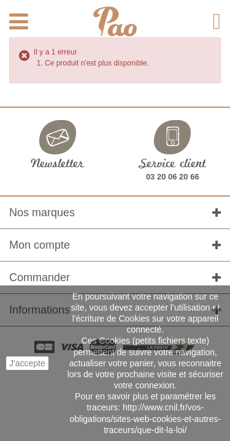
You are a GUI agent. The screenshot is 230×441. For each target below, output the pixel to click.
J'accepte (27, 363)
